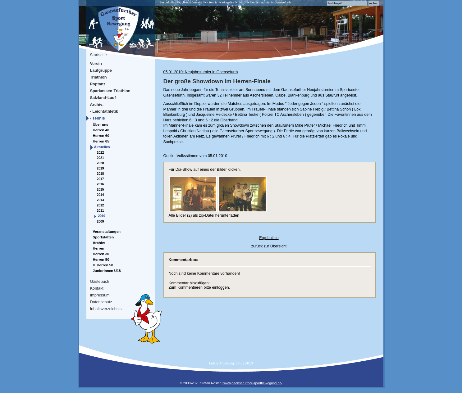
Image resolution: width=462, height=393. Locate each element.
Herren (98, 248)
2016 (100, 184)
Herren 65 (101, 141)
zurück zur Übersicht (269, 246)
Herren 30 (101, 254)
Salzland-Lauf (103, 97)
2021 (100, 158)
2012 (100, 205)
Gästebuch (99, 281)
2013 (100, 200)
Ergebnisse (268, 238)
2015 (100, 189)
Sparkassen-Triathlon (110, 90)
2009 (100, 221)
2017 (100, 179)
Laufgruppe (101, 70)
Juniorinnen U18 (107, 271)
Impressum (100, 295)
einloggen (220, 287)
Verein (96, 63)
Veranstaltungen (107, 231)
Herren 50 (101, 259)
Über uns (100, 124)
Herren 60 (101, 136)
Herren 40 (101, 130)
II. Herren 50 (103, 265)
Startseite (196, 2)
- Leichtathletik (104, 111)
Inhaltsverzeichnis (106, 308)
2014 (100, 194)
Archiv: (97, 104)
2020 (100, 163)
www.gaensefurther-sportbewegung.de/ (252, 383)
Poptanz (98, 84)
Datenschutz (101, 302)
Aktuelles (228, 2)
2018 (100, 173)
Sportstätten (103, 237)
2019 (100, 168)
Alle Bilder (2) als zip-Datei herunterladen (204, 215)
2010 (242, 2)
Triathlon (98, 77)
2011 (100, 210)
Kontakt (96, 288)
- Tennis (212, 2)
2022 (100, 152)
